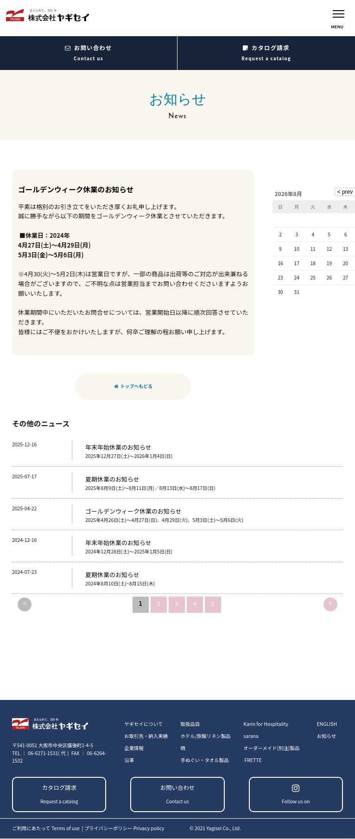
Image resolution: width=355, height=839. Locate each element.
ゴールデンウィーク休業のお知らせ (133, 512)
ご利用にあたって (46, 828)
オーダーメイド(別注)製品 (271, 747)
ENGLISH (327, 723)
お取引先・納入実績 (146, 735)
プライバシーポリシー (124, 828)
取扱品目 (190, 723)
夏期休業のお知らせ (112, 480)
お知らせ (326, 735)
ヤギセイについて (143, 723)
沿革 (129, 759)
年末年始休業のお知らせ (118, 449)
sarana (250, 735)
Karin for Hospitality (265, 723)
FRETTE (253, 759)
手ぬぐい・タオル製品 (204, 759)
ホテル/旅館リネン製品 (205, 735)
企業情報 (134, 747)
